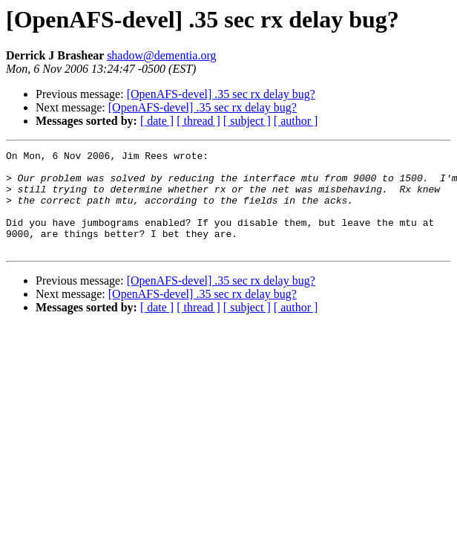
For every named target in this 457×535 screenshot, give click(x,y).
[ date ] (157, 120)
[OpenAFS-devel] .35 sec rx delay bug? (221, 94)
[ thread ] (198, 120)
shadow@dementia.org (161, 55)
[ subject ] (247, 120)
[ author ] (296, 120)
